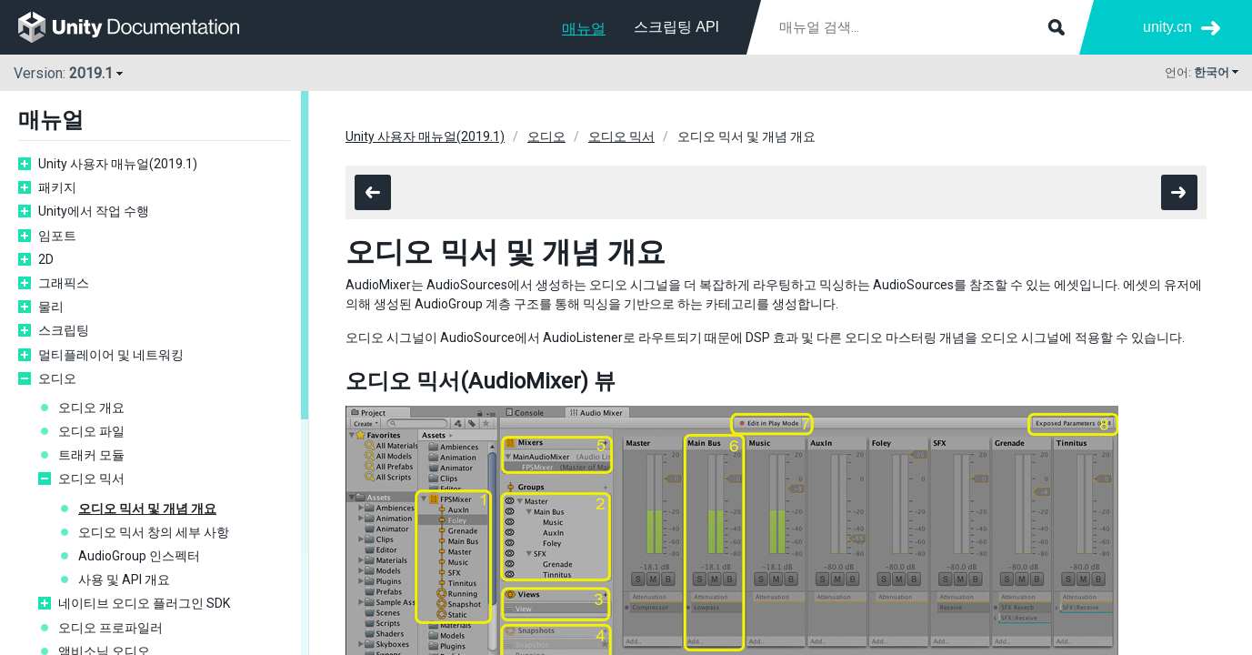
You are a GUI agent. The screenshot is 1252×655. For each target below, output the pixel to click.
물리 (51, 306)
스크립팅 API (676, 27)
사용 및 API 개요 (124, 579)
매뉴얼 (584, 28)
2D (46, 259)
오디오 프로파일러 (110, 627)
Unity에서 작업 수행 (93, 211)
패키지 (57, 187)
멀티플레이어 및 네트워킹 (111, 355)
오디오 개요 (91, 407)
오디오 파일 (91, 431)
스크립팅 (63, 330)
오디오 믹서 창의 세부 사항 (153, 532)
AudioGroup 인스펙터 (139, 556)
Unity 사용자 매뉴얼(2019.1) (117, 163)
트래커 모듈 (91, 455)
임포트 (57, 235)
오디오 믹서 (91, 478)
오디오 (57, 378)
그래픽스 (63, 283)
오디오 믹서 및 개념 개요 (147, 508)
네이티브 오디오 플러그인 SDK (144, 603)
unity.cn (1167, 27)
